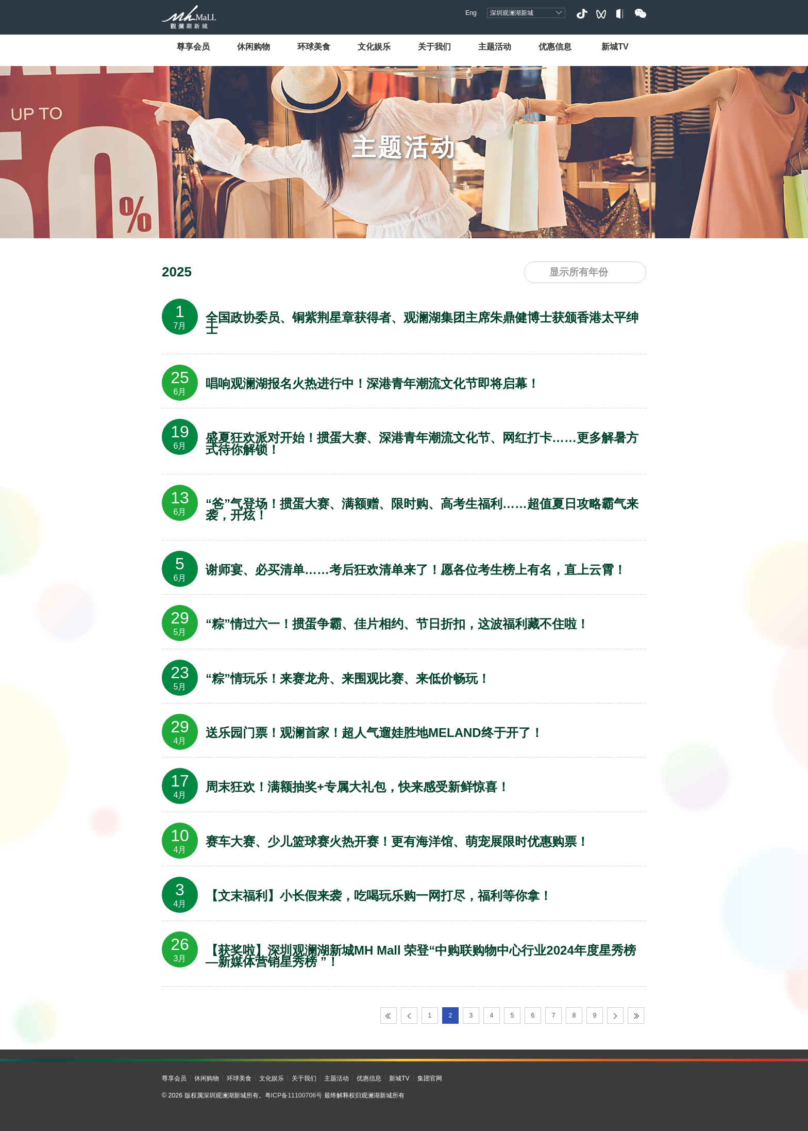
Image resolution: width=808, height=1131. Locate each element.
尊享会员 (193, 46)
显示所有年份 (578, 272)
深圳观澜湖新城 (511, 13)
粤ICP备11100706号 (294, 1095)
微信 (640, 14)
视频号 (601, 14)
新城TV (615, 46)
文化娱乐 (374, 46)
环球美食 (313, 46)
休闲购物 (253, 46)
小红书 (621, 14)
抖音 (581, 14)
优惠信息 (554, 46)
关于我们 (434, 46)
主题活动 (494, 46)
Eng (471, 13)
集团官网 (429, 1078)
